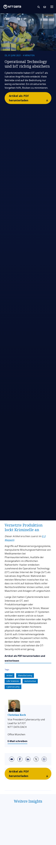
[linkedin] (27, 759)
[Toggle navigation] (52, 6)
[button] (40, 7)
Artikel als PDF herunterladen (30, 99)
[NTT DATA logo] (12, 6)
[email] (11, 759)
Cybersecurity (13, 686)
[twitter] (36, 759)
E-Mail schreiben (17, 741)
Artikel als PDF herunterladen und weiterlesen (25, 658)
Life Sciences (12, 681)
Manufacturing (25, 675)
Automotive (30, 681)
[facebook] (19, 759)
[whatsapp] (44, 759)
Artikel (9, 675)
